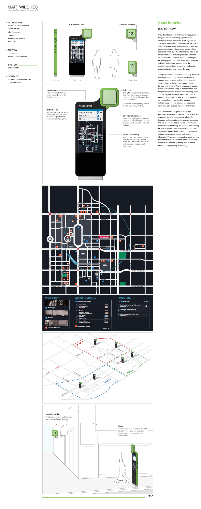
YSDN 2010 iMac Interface (18, 26)
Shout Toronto (13, 68)
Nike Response (14, 32)
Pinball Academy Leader (17, 56)
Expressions (12, 35)
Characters (12, 53)
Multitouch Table (14, 29)
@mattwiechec (15, 83)
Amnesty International (16, 38)
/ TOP (150, 496)
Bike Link (11, 42)
